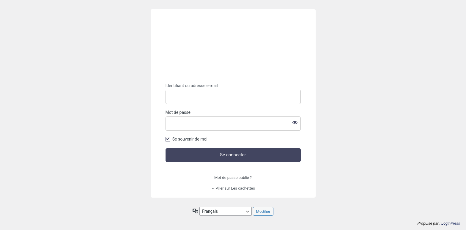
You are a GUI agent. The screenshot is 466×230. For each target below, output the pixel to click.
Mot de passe (178, 112)
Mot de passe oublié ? (233, 177)
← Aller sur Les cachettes (233, 188)
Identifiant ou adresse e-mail (192, 85)
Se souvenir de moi (189, 139)
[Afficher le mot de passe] (295, 122)
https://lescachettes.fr (233, 46)
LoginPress (450, 223)
